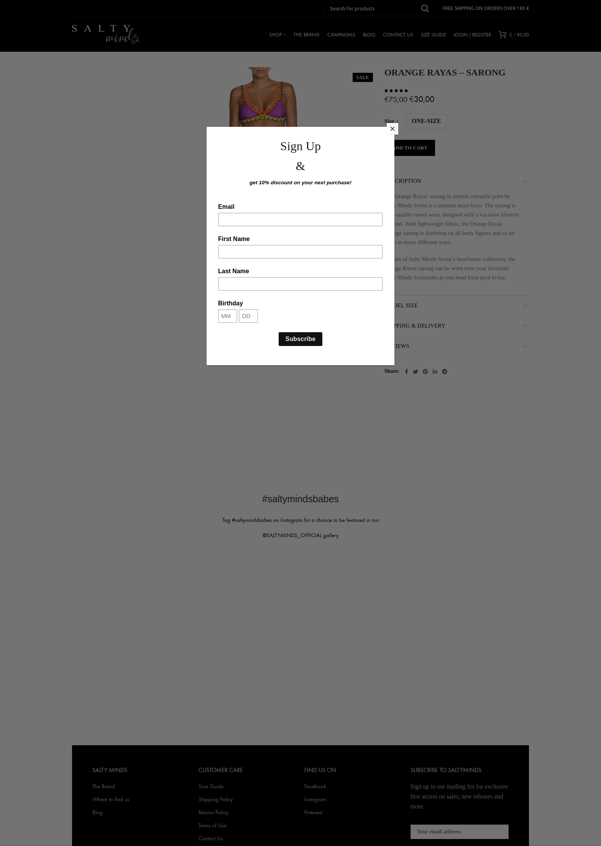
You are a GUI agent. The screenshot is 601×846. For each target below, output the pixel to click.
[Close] (392, 128)
